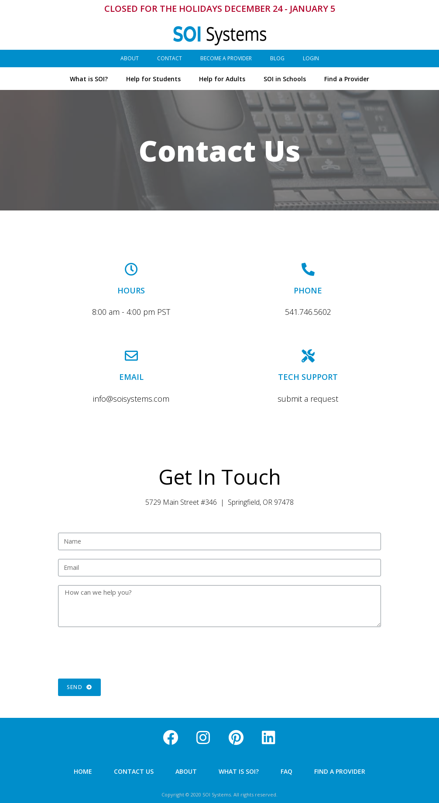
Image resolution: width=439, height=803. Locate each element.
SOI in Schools (285, 78)
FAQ (286, 771)
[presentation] (124, 653)
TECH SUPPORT (308, 377)
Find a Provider (346, 78)
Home (83, 771)
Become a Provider (226, 58)
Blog (277, 58)
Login (311, 58)
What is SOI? (89, 78)
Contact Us (134, 771)
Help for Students (153, 78)
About (129, 58)
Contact (169, 58)
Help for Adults (222, 78)
